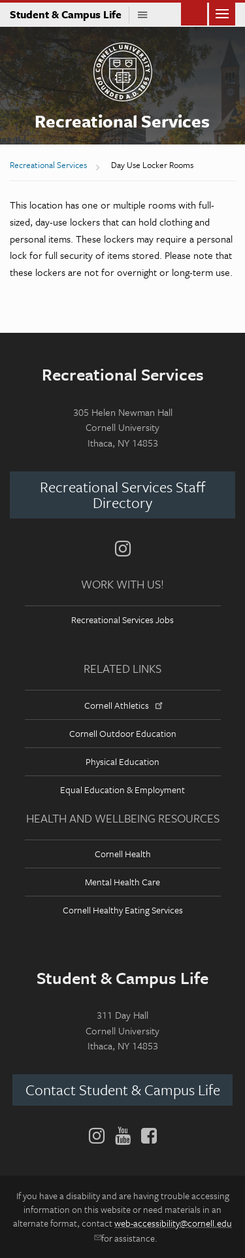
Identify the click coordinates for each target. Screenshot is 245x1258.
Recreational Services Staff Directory (122, 494)
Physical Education (122, 761)
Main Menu (222, 13)
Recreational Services (122, 121)
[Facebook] (146, 1135)
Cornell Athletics (122, 705)
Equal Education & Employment (122, 789)
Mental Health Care (122, 882)
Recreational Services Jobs (122, 619)
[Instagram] (123, 548)
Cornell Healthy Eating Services (123, 910)
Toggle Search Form (194, 13)
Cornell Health (123, 853)
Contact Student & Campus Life (122, 1089)
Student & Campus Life (69, 14)
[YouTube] (123, 1135)
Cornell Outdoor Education (122, 733)
